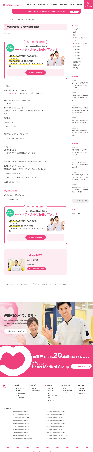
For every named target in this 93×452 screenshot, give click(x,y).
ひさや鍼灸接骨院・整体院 (20, 420)
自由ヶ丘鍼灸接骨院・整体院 (55, 420)
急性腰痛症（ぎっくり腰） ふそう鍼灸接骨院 (54, 284)
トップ (6, 19)
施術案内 (54, 5)
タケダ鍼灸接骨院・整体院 (20, 411)
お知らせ (50, 391)
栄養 (74, 32)
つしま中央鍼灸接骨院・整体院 (56, 432)
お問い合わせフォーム (67, 392)
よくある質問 (20, 398)
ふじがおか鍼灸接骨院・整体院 (56, 411)
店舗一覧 (50, 388)
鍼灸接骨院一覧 (43, 5)
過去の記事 (77, 65)
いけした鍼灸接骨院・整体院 (21, 435)
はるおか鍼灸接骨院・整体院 (21, 423)
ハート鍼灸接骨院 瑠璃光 (36, 268)
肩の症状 (77, 46)
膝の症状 (77, 52)
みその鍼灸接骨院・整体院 (55, 417)
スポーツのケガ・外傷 (81, 39)
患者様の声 (77, 62)
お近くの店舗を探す (35, 72)
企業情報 (81, 388)
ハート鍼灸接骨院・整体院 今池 (56, 438)
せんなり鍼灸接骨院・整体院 (55, 414)
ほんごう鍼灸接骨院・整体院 (21, 414)
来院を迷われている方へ (16, 331)
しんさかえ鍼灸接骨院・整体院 (21, 417)
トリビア (76, 29)
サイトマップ (51, 400)
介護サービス (83, 393)
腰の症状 (77, 49)
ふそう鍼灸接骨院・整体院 (20, 432)
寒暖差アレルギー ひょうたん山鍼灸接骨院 (17, 284)
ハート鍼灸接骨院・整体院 (55, 429)
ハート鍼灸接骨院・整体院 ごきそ (57, 435)
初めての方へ (31, 5)
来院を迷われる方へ (20, 394)
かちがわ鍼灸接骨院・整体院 (21, 429)
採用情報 (79, 5)
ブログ (12, 19)
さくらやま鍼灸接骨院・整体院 (56, 423)
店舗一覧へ (84, 366)
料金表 (71, 5)
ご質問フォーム (67, 388)
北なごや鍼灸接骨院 (10, 93)
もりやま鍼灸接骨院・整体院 (21, 426)
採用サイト (82, 391)
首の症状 (77, 55)
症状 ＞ (76, 35)
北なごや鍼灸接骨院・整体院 (55, 426)
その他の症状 (79, 58)
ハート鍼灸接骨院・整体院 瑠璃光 (22, 438)
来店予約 (88, 4)
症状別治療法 (36, 391)
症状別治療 (63, 5)
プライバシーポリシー (52, 397)
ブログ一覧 (35, 284)
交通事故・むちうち (81, 43)
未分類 (75, 68)
